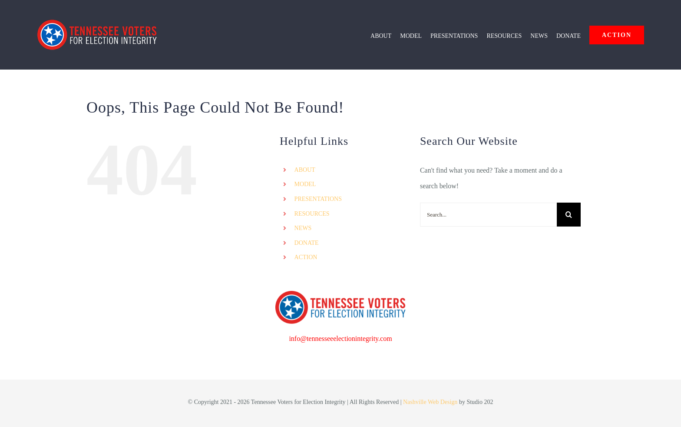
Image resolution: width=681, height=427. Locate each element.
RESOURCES (312, 213)
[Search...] (488, 215)
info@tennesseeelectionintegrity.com (340, 338)
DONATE (306, 243)
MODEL (305, 184)
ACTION (305, 257)
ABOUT (304, 170)
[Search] (569, 215)
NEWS (303, 228)
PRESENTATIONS (318, 199)
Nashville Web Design (430, 402)
